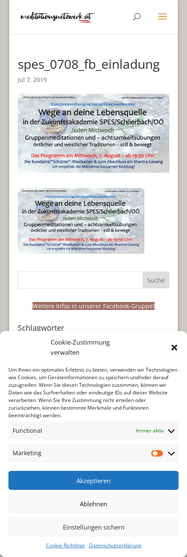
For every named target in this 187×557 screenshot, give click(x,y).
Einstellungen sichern (94, 527)
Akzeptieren (93, 480)
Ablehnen (93, 504)
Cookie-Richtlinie (65, 545)
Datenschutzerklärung (115, 545)
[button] (174, 347)
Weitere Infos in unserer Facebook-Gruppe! (93, 306)
